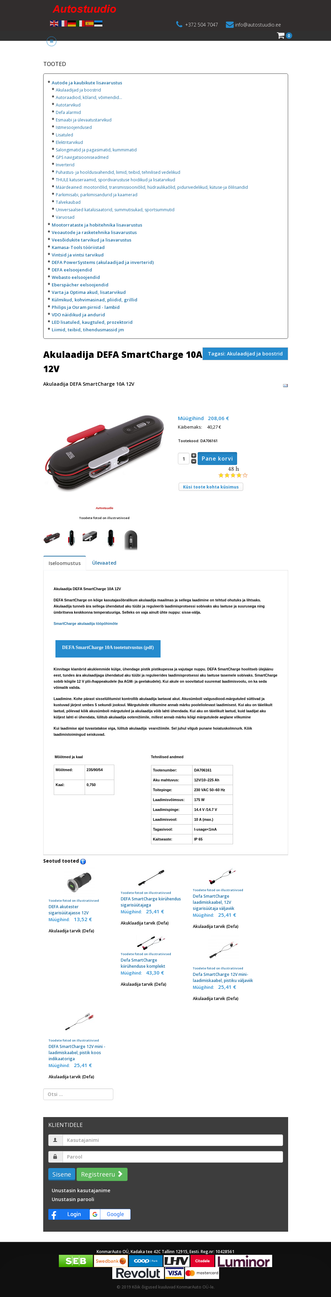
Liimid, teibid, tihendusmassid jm (88, 330)
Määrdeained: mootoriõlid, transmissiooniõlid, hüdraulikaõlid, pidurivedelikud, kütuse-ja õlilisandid (152, 187)
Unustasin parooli (73, 1199)
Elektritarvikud (69, 142)
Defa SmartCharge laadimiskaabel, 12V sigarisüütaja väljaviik (223, 889)
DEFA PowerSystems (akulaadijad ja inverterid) (103, 262)
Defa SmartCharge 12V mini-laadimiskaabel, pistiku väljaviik (223, 959)
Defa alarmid (68, 112)
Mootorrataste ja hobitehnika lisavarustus (97, 225)
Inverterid (65, 165)
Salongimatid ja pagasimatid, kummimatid (96, 150)
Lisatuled (64, 135)
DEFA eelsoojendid (72, 270)
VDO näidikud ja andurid (78, 315)
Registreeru (101, 1174)
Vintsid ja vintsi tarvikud (78, 255)
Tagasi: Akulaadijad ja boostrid (245, 353)
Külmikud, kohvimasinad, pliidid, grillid (94, 300)
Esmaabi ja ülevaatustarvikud (84, 120)
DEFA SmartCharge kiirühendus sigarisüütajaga (151, 887)
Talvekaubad (68, 202)
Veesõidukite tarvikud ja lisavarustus (91, 240)
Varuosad (65, 217)
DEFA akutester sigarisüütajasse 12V (79, 891)
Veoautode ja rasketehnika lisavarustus (94, 232)
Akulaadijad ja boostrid (78, 90)
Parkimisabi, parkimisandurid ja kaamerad (96, 195)
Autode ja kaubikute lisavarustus (87, 83)
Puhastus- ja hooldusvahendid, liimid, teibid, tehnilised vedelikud (118, 172)
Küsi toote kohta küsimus (211, 487)
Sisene (61, 1174)
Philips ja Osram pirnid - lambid (86, 307)
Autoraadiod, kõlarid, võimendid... (89, 97)
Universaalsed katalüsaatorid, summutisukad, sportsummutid (115, 210)
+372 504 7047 (201, 24)
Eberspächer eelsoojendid (80, 285)
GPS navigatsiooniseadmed (82, 157)
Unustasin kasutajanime (81, 1190)
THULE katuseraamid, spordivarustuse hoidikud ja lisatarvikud (115, 180)
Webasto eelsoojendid (76, 277)
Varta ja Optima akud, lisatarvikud (89, 292)
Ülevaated (104, 563)
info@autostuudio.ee (258, 24)
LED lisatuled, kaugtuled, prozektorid (92, 322)
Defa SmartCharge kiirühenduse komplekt (151, 952)
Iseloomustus (65, 563)
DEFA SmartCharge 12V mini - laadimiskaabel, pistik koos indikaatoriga (79, 1034)
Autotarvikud (68, 105)
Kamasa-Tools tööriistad (78, 247)
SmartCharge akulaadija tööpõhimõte (86, 623)
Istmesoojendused (74, 127)
